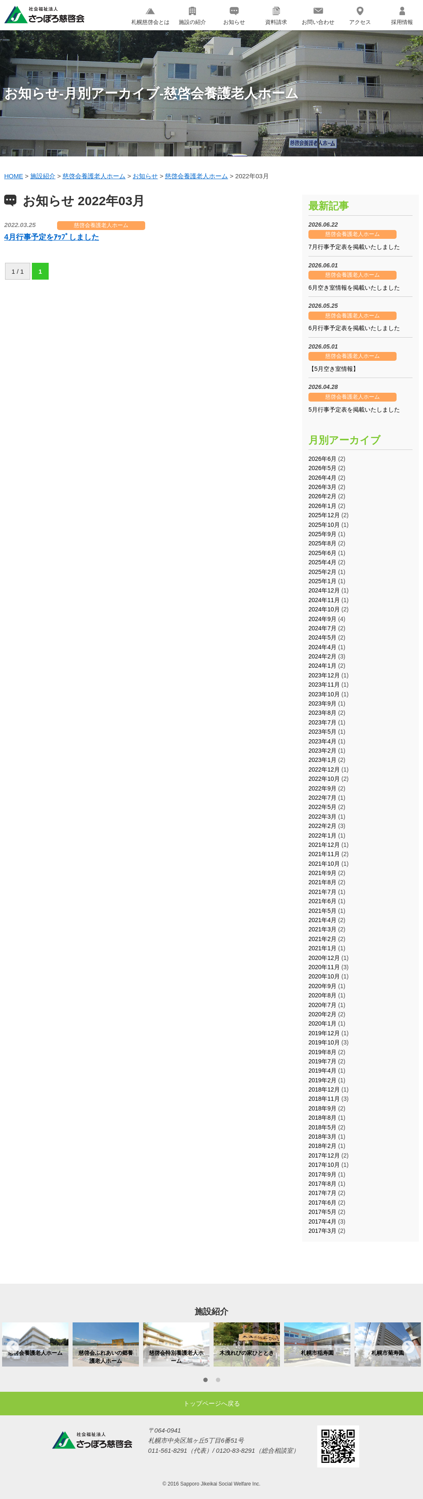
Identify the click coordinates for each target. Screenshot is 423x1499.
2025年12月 (324, 515)
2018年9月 (322, 1108)
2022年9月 (322, 788)
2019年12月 (324, 1033)
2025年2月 (322, 571)
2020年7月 (322, 1005)
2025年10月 (324, 524)
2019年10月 (324, 1042)
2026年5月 (322, 468)
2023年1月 (322, 759)
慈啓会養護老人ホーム (101, 225)
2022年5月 (322, 807)
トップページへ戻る (211, 1403)
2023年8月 (322, 712)
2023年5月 (322, 731)
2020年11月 (324, 967)
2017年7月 (322, 1193)
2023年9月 (322, 703)
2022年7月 (322, 797)
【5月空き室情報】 (333, 368)
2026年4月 (322, 477)
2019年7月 (322, 1061)
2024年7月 (322, 628)
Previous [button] (12, 1346)
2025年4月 (322, 562)
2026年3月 (322, 487)
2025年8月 (322, 543)
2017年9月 (322, 1174)
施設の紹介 (192, 16)
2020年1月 (322, 1023)
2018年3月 (322, 1136)
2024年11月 (324, 600)
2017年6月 (322, 1202)
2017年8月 (322, 1183)
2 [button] (218, 1381)
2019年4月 (322, 1070)
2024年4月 (322, 647)
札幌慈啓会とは (150, 16)
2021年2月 (322, 939)
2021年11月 (324, 854)
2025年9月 (322, 534)
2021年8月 (322, 882)
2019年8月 (322, 1052)
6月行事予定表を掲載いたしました (354, 328)
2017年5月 (322, 1211)
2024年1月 (322, 665)
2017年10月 (324, 1164)
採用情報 (402, 16)
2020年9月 (322, 986)
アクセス (360, 16)
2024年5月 (322, 637)
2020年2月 (322, 1014)
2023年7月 (322, 722)
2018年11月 (324, 1098)
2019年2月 (322, 1080)
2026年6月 (322, 458)
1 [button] (205, 1381)
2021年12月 (324, 844)
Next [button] (408, 1346)
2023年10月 (324, 694)
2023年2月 (322, 750)
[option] (35, 1344)
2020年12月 (324, 957)
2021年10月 (324, 863)
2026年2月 (322, 496)
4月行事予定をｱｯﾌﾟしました (51, 237)
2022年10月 (324, 778)
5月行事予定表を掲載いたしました (354, 409)
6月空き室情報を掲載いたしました (354, 287)
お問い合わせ (318, 16)
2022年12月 (324, 769)
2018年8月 (322, 1117)
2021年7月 (322, 891)
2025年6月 (322, 553)
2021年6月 (322, 901)
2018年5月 (322, 1127)
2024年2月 (322, 656)
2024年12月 (324, 590)
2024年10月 (324, 609)
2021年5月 (322, 910)
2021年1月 (322, 948)
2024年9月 (322, 619)
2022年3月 (322, 816)
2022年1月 (322, 835)
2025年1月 (322, 581)
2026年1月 (322, 505)
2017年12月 (324, 1155)
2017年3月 (322, 1230)
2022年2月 (322, 825)
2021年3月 (322, 929)
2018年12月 (324, 1089)
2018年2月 (322, 1145)
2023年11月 (324, 684)
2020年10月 (324, 976)
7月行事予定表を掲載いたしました (354, 246)
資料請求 (276, 16)
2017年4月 (322, 1221)
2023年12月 (324, 675)
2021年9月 (322, 873)
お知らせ (234, 16)
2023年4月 (322, 741)
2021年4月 (322, 920)
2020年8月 (322, 995)
